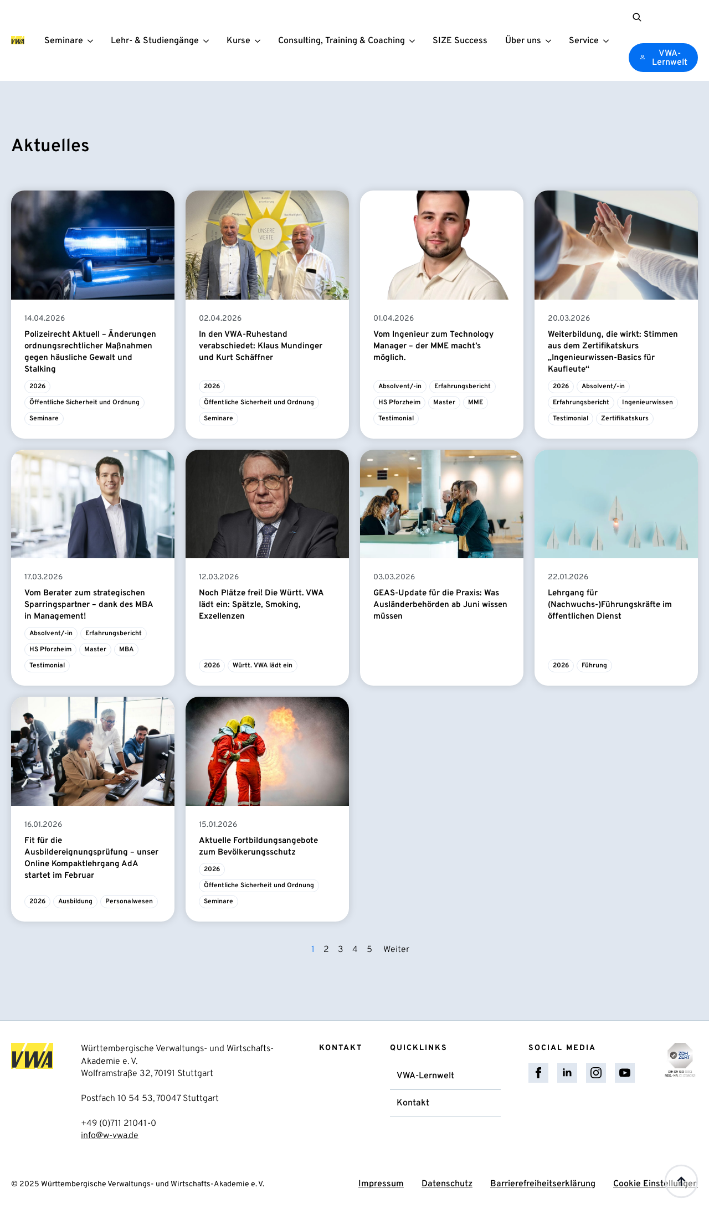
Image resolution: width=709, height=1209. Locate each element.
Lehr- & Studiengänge (154, 41)
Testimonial (396, 418)
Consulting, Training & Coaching (341, 41)
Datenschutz (447, 1184)
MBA (126, 650)
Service (583, 41)
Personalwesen (129, 901)
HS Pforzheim (399, 402)
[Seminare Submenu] (92, 41)
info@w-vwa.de (109, 1135)
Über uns (523, 41)
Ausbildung (75, 901)
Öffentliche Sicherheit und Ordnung (84, 402)
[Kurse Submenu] (259, 41)
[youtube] (625, 1073)
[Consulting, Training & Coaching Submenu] (413, 41)
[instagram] (596, 1073)
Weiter (396, 949)
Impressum (381, 1184)
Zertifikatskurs (625, 418)
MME (475, 402)
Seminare (63, 41)
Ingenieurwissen (647, 402)
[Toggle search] (636, 17)
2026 (37, 386)
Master (444, 402)
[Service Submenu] (607, 41)
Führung (594, 666)
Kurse (238, 41)
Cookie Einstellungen (655, 1184)
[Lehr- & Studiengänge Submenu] (207, 41)
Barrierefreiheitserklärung (542, 1184)
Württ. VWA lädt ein (262, 666)
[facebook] (538, 1073)
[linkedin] (567, 1073)
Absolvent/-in (400, 386)
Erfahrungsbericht (462, 386)
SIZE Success (459, 41)
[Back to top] (681, 1181)
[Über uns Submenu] (550, 41)
